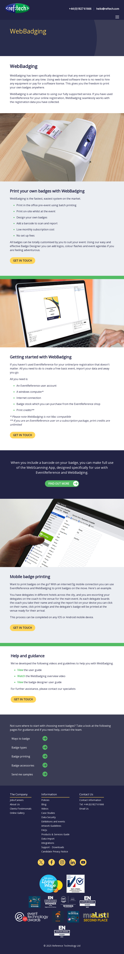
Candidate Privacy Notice (54, 851)
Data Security (48, 817)
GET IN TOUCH (22, 260)
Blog (43, 804)
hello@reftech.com (107, 9)
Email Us (84, 808)
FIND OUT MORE (58, 483)
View (20, 670)
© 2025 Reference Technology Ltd (62, 945)
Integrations (47, 842)
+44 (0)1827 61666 (80, 9)
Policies (45, 800)
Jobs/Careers (17, 800)
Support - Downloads (52, 847)
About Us (15, 804)
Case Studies (48, 812)
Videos (44, 808)
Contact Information (90, 800)
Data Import (48, 838)
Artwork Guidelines (51, 825)
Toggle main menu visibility (117, 16)
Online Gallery (17, 812)
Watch (21, 676)
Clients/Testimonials (20, 808)
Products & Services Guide (55, 834)
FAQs (44, 830)
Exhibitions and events (53, 821)
